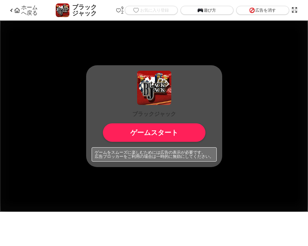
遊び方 (207, 10)
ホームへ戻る (26, 10)
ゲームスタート (154, 132)
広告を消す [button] (262, 10)
